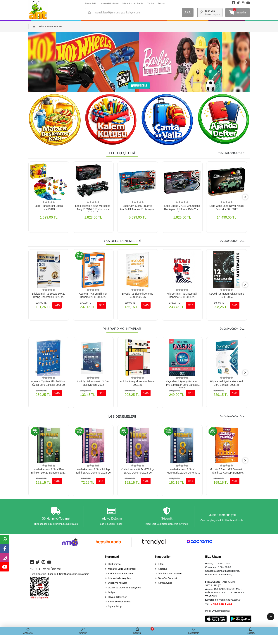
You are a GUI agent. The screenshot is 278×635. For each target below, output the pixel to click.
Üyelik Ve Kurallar (117, 583)
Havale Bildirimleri (109, 3)
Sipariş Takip (91, 3)
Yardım (150, 3)
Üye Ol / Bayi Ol (212, 14)
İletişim (161, 3)
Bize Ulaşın (213, 557)
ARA (187, 12)
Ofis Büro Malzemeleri (170, 574)
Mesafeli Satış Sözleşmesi (122, 569)
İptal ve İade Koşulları (119, 579)
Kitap (160, 564)
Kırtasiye (162, 569)
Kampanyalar (165, 583)
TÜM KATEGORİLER (47, 26)
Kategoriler (163, 557)
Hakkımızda (114, 564)
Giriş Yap (210, 11)
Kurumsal (112, 557)
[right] (247, 197)
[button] (32, 62)
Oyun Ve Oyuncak (167, 579)
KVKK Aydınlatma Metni (120, 574)
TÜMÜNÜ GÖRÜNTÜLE (231, 153)
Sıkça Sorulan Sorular (133, 3)
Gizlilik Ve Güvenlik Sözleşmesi (124, 588)
